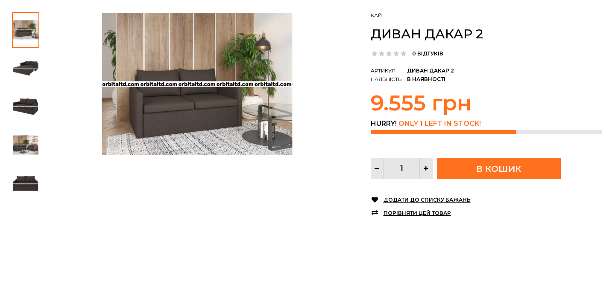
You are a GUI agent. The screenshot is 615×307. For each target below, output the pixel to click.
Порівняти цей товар (417, 213)
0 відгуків (427, 53)
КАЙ (376, 15)
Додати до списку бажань (427, 200)
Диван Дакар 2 (427, 34)
